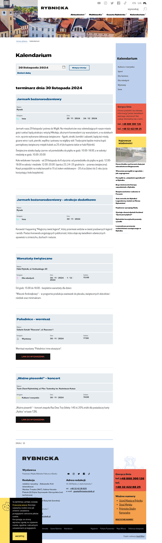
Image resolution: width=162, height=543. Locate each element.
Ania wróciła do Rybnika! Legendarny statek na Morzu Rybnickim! (128, 201)
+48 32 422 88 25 (132, 128)
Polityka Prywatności (107, 529)
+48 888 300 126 (131, 124)
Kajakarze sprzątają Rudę (127, 208)
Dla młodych (123, 80)
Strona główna (21, 41)
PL (145, 3)
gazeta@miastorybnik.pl (83, 491)
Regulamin (94, 529)
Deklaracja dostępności (136, 529)
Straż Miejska (125, 504)
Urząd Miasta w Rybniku (131, 500)
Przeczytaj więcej (20, 505)
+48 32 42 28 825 (78, 488)
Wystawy (122, 85)
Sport (120, 71)
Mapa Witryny (121, 529)
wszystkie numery (124, 519)
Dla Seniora (123, 76)
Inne (120, 89)
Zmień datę (24, 73)
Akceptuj (19, 536)
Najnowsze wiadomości (125, 142)
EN (134, 3)
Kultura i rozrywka (126, 67)
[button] (64, 67)
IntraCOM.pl (140, 536)
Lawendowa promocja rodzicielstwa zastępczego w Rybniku (128, 228)
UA (139, 3)
